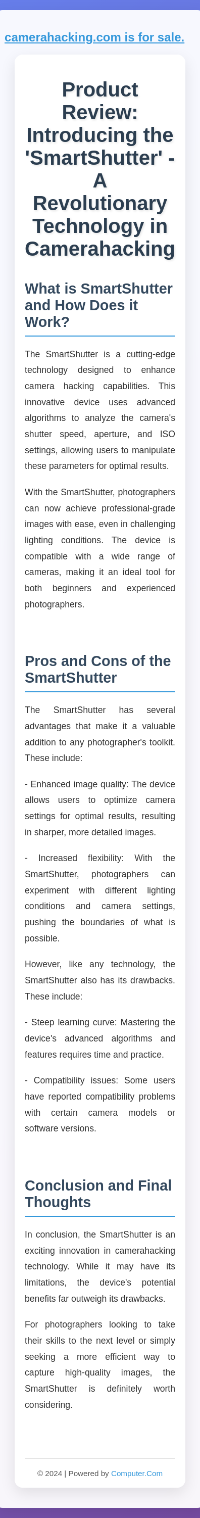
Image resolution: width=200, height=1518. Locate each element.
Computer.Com (137, 1473)
